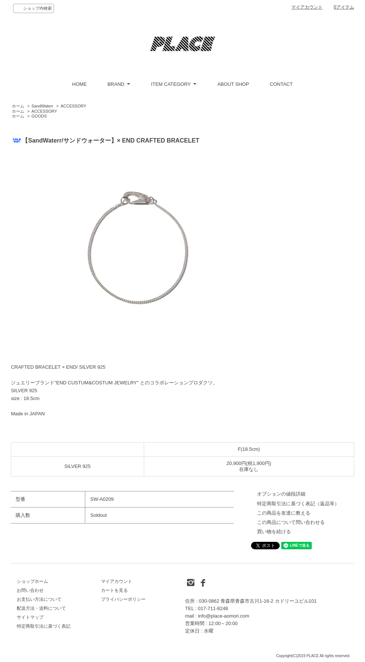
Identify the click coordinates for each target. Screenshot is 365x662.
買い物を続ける (274, 531)
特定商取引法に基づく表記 (43, 626)
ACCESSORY (73, 106)
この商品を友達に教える (283, 513)
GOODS (39, 116)
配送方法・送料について (41, 608)
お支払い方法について (39, 599)
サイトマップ (30, 617)
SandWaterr (42, 106)
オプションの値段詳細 (281, 494)
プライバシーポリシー (123, 599)
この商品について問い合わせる (291, 522)
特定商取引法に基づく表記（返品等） (298, 503)
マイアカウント (307, 7)
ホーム (18, 106)
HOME (79, 84)
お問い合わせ (30, 590)
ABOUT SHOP (233, 84)
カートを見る (114, 590)
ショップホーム (32, 581)
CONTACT (281, 84)
